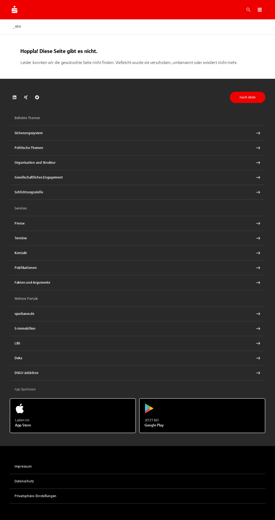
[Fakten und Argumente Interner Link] (137, 282)
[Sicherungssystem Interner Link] (137, 133)
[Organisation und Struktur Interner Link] (137, 162)
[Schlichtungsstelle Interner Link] (137, 192)
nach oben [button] (248, 97)
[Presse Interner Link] (137, 223)
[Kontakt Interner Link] (137, 253)
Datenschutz (24, 481)
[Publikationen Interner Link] (137, 268)
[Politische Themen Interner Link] (137, 148)
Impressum (23, 466)
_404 (17, 27)
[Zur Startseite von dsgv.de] (14, 10)
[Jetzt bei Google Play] (202, 415)
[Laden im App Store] (73, 415)
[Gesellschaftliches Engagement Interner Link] (137, 177)
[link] (14, 97)
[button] (259, 9)
